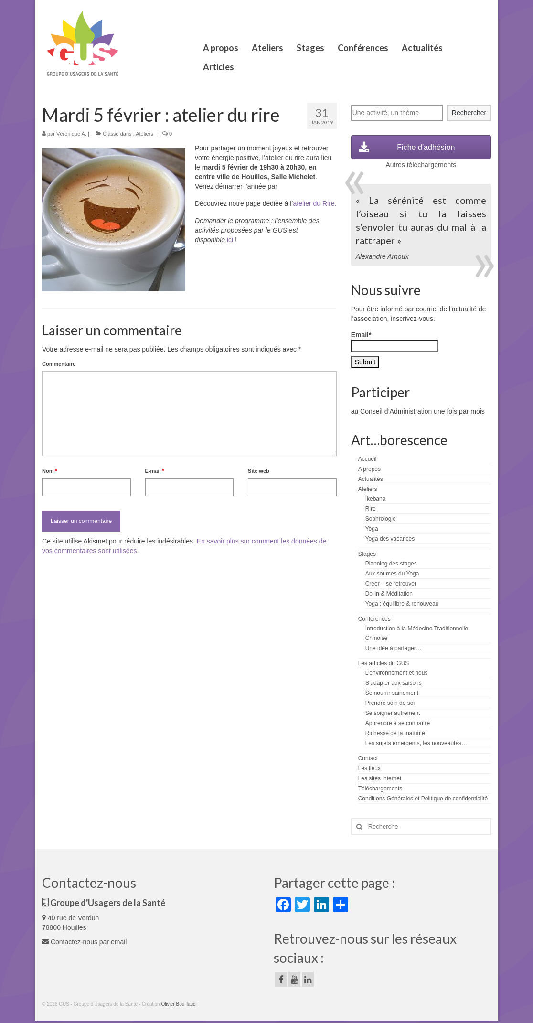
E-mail (154, 471)
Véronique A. (71, 134)
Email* (394, 341)
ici (230, 240)
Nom (49, 471)
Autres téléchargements (420, 165)
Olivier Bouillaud (178, 1004)
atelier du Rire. (314, 203)
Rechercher (469, 113)
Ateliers (144, 134)
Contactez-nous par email (84, 942)
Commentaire (58, 364)
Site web (258, 471)
